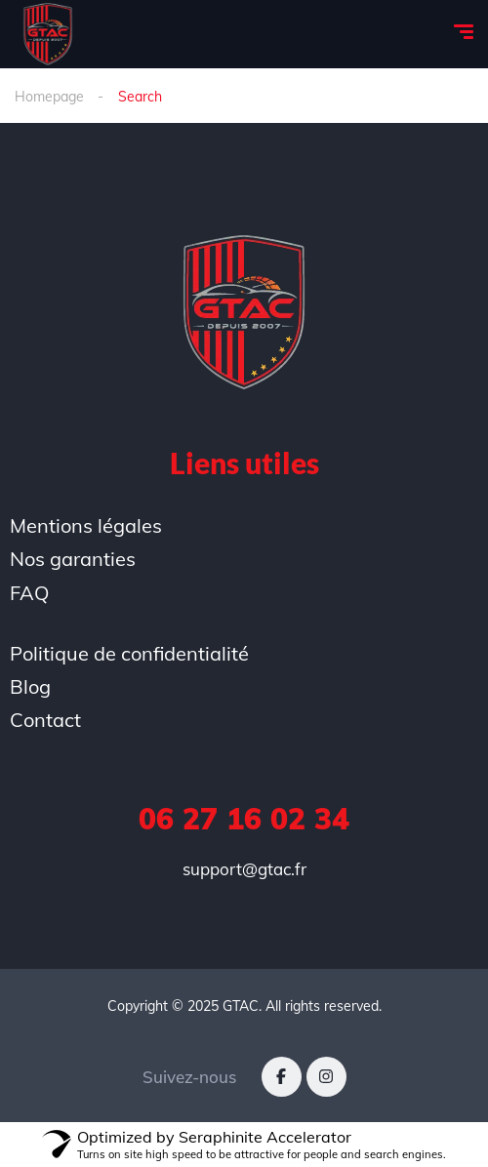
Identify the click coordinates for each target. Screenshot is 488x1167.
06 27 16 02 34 (244, 818)
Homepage (49, 96)
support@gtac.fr (244, 869)
